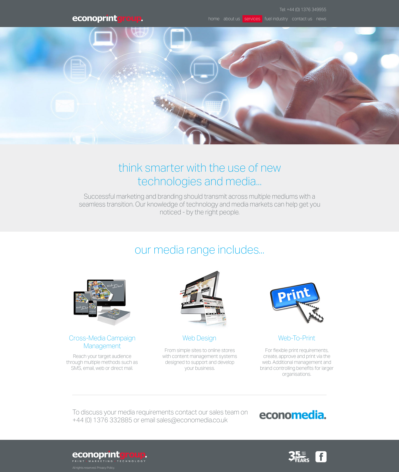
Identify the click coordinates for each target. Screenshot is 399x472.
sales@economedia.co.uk (192, 420)
